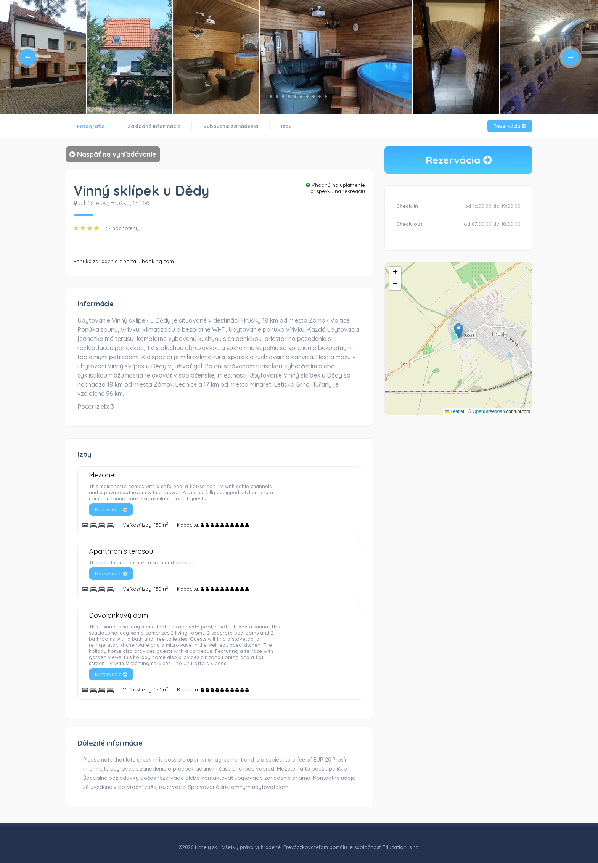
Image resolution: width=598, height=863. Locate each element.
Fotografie (90, 126)
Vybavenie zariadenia (230, 126)
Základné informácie (153, 126)
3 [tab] (283, 96)
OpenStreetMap (489, 411)
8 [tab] (313, 96)
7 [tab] (307, 96)
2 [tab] (277, 96)
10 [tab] (326, 96)
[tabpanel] (43, 57)
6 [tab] (301, 96)
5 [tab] (295, 96)
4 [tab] (289, 96)
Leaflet (454, 411)
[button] (458, 331)
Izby (286, 126)
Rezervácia (510, 126)
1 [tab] (271, 96)
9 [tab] (319, 96)
